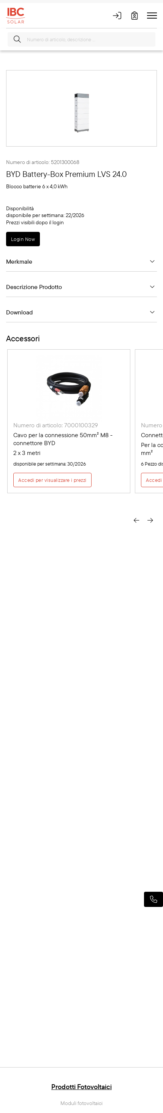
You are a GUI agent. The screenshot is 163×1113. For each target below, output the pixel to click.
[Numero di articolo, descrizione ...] (81, 39)
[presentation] (136, 519)
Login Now (23, 239)
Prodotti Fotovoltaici (81, 1087)
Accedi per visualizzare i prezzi (52, 480)
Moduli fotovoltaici (81, 1103)
